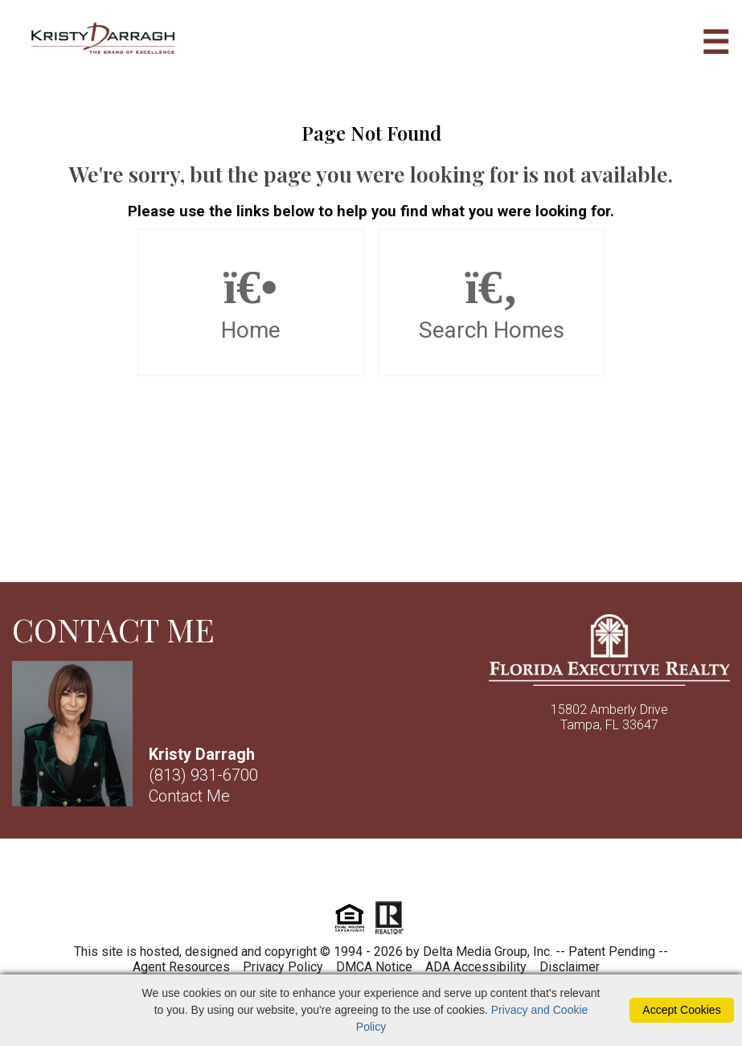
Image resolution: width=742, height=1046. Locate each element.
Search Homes (492, 302)
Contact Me (189, 796)
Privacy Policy (283, 966)
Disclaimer (569, 966)
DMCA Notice (374, 966)
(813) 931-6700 (203, 775)
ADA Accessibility (476, 966)
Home (250, 302)
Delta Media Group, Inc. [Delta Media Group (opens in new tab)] (487, 951)
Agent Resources (181, 966)
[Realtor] (389, 932)
